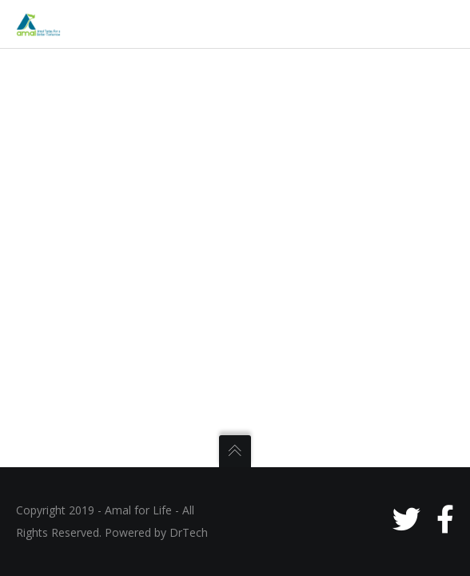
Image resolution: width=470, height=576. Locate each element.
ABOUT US (68, 105)
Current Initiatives (98, 307)
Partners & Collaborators (115, 441)
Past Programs (90, 374)
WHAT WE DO (77, 273)
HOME (56, 72)
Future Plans (85, 340)
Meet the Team (91, 206)
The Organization (96, 172)
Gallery (71, 408)
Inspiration (80, 139)
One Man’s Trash (94, 542)
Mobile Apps (85, 508)
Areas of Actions (94, 240)
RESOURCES (72, 475)
